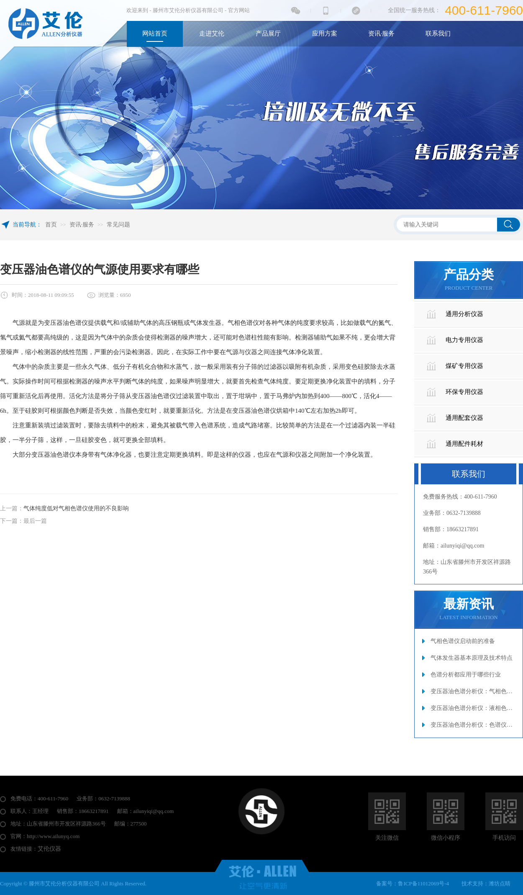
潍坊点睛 (499, 883)
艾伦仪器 (49, 849)
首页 (51, 224)
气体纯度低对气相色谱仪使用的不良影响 (76, 508)
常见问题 (118, 224)
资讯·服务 (82, 224)
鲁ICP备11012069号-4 (423, 883)
